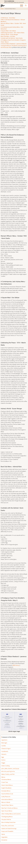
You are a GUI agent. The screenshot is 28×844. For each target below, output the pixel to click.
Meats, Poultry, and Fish (8, 774)
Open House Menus (6, 811)
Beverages (4, 743)
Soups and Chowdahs (7, 831)
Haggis (3, 763)
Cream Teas (4, 782)
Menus (3, 777)
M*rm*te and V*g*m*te (8, 771)
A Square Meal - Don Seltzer (8, 31)
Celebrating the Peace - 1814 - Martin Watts (12, 32)
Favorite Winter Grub (7, 794)
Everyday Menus (5, 791)
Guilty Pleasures (5, 796)
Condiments (4, 751)
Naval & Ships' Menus (7, 805)
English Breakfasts (6, 788)
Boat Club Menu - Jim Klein (8, 36)
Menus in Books (5, 802)
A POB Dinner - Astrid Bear (8, 18)
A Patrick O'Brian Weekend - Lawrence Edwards (13, 44)
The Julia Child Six (6, 819)
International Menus (7, 799)
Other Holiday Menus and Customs (11, 814)
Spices (3, 834)
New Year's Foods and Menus (9, 808)
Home (2, 8)
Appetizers (4, 740)
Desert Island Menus (7, 785)
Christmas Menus (6, 779)
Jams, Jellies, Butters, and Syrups (10, 768)
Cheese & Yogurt (6, 748)
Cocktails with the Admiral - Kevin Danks (12, 38)
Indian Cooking (5, 766)
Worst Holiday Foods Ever (8, 822)
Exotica (3, 760)
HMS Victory (16, 665)
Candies (3, 746)
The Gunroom (9, 1)
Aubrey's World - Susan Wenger (9, 34)
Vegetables (4, 837)
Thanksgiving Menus (7, 816)
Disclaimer (4, 840)
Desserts (3, 754)
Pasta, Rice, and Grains (7, 825)
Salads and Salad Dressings (8, 828)
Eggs (2, 757)
